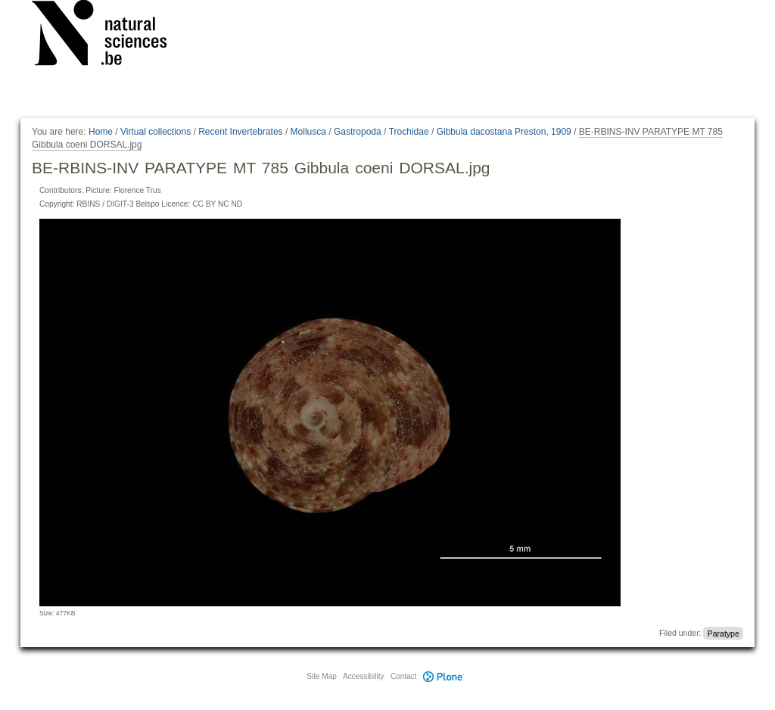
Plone (443, 676)
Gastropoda (357, 131)
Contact (403, 676)
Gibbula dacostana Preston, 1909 (504, 131)
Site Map (321, 676)
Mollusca (308, 131)
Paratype (723, 632)
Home (101, 131)
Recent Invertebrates (240, 131)
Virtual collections (155, 131)
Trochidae (409, 131)
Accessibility (363, 676)
